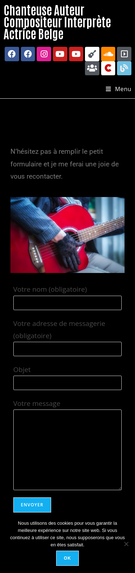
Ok (67, 558)
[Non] (126, 543)
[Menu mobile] (118, 89)
